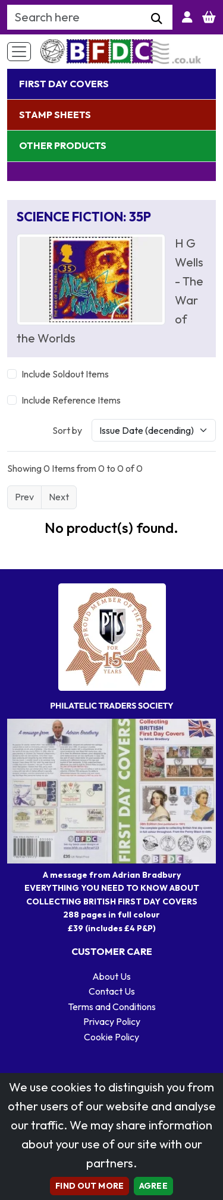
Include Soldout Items (65, 374)
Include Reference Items (71, 400)
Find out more (89, 1185)
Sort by (67, 430)
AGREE (153, 1185)
